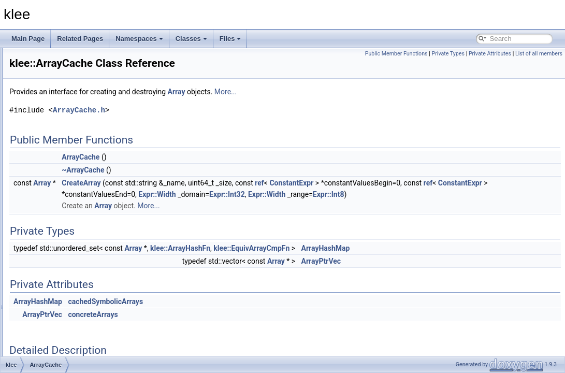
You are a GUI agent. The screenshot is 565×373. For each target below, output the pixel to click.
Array (49, 193)
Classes (191, 38)
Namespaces (139, 38)
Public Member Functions (396, 53)
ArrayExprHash (63, 227)
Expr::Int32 (422, 194)
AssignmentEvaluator (71, 295)
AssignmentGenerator (72, 307)
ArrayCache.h (208, 110)
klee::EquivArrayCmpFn (381, 248)
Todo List (30, 67)
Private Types (448, 53)
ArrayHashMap (455, 248)
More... (355, 92)
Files (230, 38)
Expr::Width (352, 194)
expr (48, 124)
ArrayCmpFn (60, 216)
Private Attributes (490, 53)
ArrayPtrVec (451, 261)
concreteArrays (222, 314)
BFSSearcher (61, 341)
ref (389, 183)
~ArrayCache (212, 170)
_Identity (54, 159)
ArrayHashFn (60, 250)
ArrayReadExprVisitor (72, 261)
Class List (39, 102)
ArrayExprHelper (65, 238)
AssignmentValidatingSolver (81, 318)
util (46, 147)
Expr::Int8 (524, 194)
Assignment (58, 284)
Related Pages (80, 38)
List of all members (538, 53)
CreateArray (210, 183)
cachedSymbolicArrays (234, 301)
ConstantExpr (421, 183)
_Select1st (56, 170)
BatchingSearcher (67, 330)
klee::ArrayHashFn (310, 248)
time (48, 136)
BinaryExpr (57, 352)
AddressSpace (62, 181)
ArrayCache (58, 204)
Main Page (28, 38)
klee (15, 56)
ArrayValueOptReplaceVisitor (82, 273)
